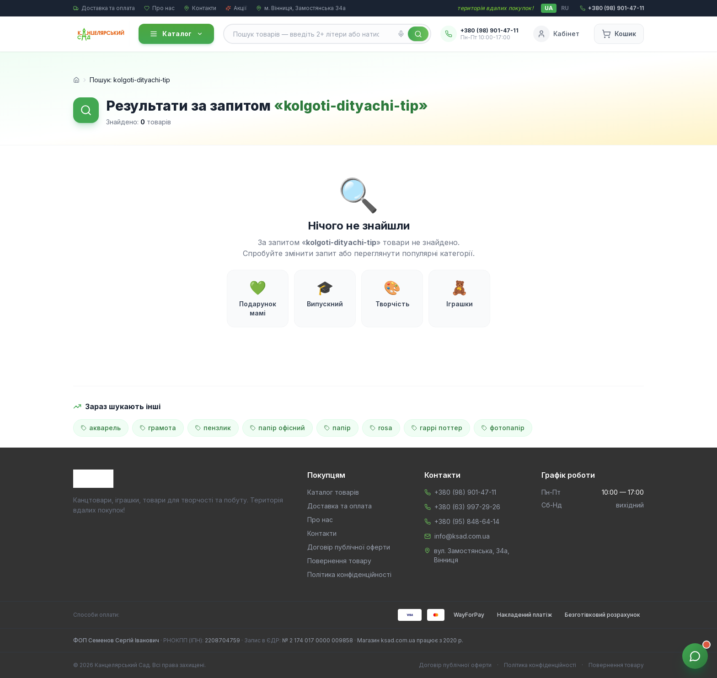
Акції (236, 8)
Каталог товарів (333, 492)
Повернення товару (339, 561)
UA (549, 8)
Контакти (200, 8)
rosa (381, 428)
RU (565, 8)
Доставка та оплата (104, 8)
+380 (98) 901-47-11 (465, 492)
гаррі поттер (437, 428)
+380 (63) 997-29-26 (467, 507)
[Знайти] (418, 34)
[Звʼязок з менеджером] (695, 656)
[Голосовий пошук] (401, 34)
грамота (158, 428)
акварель (101, 428)
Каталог (176, 34)
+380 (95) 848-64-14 (466, 521)
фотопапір (503, 428)
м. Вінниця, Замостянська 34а (301, 8)
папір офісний (277, 428)
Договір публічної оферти (348, 547)
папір (337, 428)
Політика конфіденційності (349, 574)
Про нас (159, 8)
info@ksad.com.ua (462, 536)
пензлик (213, 428)
